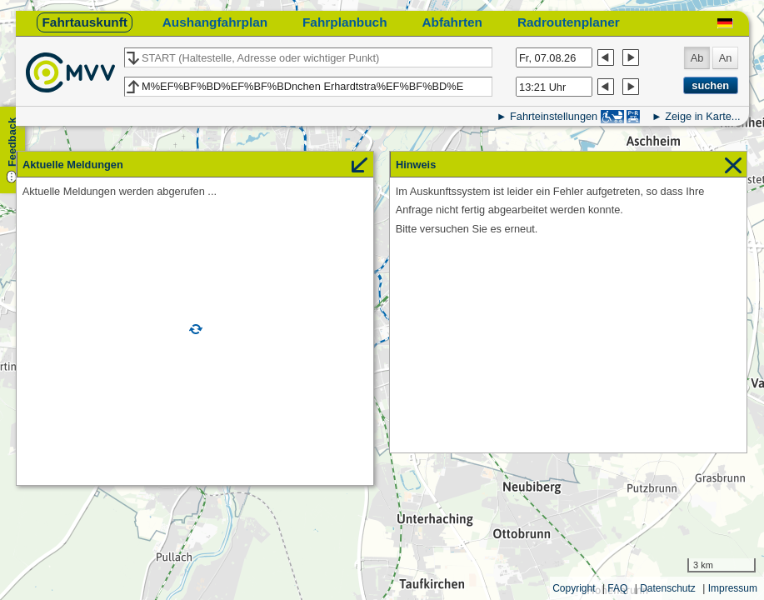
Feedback (12, 142)
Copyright (573, 588)
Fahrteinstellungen (553, 116)
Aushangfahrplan (214, 22)
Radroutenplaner (568, 22)
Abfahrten (452, 22)
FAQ (617, 588)
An (725, 58)
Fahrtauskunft (84, 22)
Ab (697, 58)
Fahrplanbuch (344, 22)
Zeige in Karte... (702, 116)
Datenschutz (668, 588)
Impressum (732, 588)
